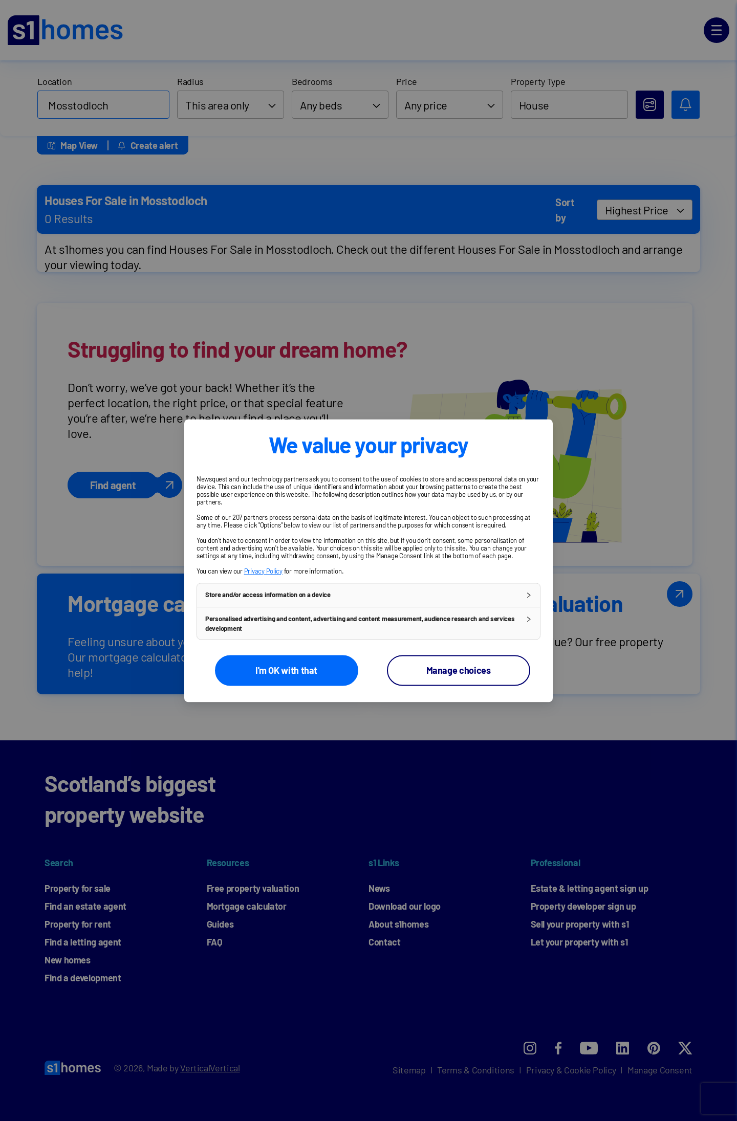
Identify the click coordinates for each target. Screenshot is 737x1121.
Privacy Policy (263, 571)
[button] (368, 595)
